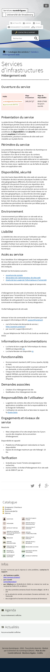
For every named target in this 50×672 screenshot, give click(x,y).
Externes (8, 513)
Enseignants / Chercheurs (13, 507)
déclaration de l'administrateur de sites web (23, 277)
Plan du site (40, 650)
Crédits (40, 653)
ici (24, 349)
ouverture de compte (14, 275)
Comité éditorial (14, 653)
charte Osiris (12, 412)
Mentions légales (29, 653)
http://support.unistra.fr (15, 326)
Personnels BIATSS (11, 511)
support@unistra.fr (35, 320)
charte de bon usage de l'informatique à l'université (26, 280)
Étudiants (8, 509)
